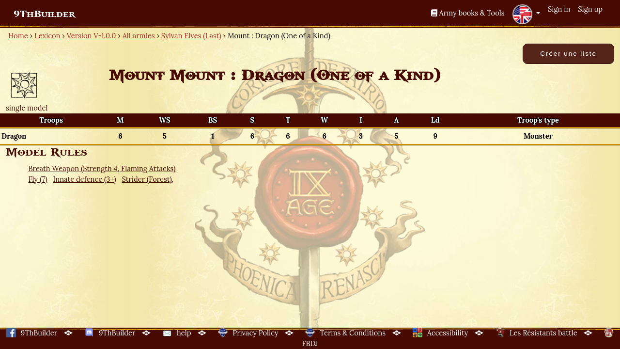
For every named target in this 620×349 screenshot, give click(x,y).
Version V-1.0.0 (91, 35)
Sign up (590, 9)
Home (18, 35)
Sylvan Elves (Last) (191, 35)
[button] (526, 14)
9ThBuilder (44, 14)
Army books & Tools (468, 12)
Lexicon (47, 35)
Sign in (559, 9)
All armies (139, 35)
